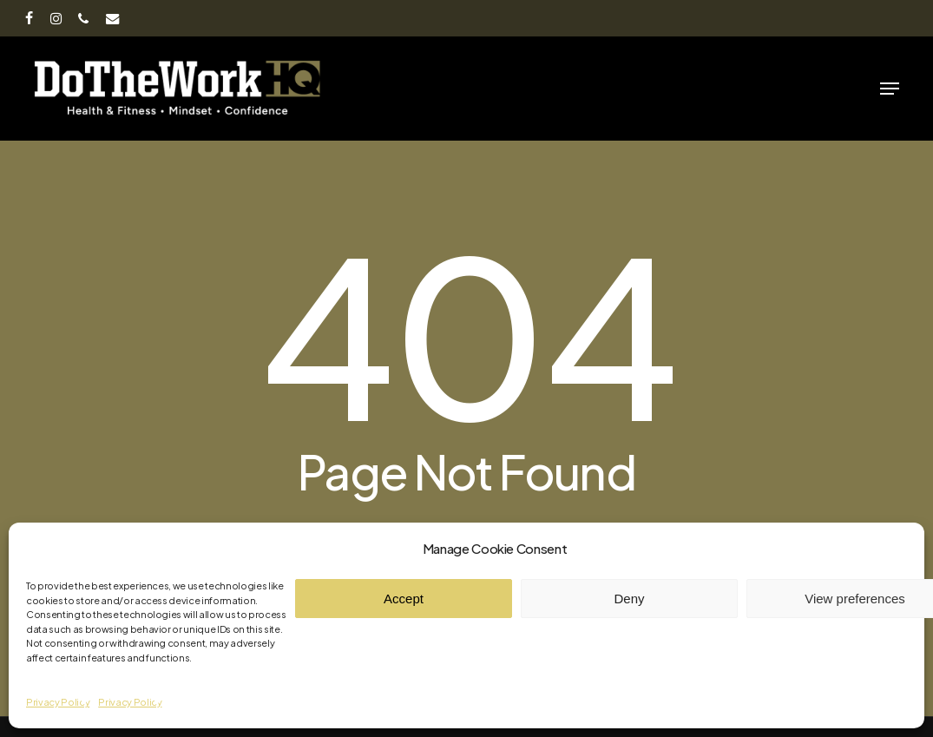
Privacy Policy (57, 701)
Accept (404, 598)
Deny (629, 598)
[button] (889, 88)
